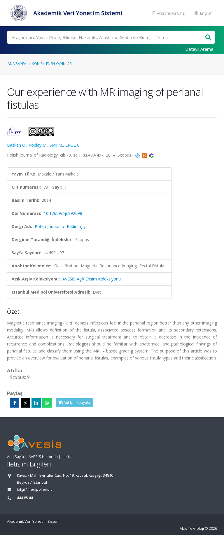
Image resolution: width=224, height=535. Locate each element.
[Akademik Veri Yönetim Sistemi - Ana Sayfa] (19, 13)
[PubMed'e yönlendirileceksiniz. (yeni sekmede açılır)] (138, 155)
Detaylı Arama (199, 49)
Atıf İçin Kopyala (74, 402)
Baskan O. (16, 145)
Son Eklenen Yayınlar (52, 63)
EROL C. (72, 145)
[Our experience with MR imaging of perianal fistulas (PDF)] (15, 131)
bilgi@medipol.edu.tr (35, 489)
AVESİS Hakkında (43, 456)
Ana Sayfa (17, 63)
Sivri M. (56, 145)
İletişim (68, 456)
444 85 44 (25, 497)
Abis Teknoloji (192, 528)
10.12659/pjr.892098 (63, 213)
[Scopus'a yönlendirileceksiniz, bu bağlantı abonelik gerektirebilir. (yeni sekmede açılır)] (145, 155)
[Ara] (111, 37)
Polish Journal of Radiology (60, 226)
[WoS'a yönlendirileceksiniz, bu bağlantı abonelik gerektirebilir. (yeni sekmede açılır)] (151, 155)
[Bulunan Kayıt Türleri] (178, 37)
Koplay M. (38, 145)
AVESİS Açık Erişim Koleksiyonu (91, 279)
